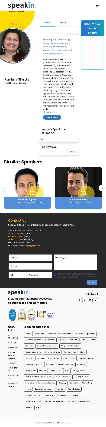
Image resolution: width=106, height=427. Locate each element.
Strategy (62, 383)
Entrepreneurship (86, 358)
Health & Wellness (62, 377)
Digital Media (53, 358)
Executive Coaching (33, 364)
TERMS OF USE (13, 377)
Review (73, 151)
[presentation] (4, 188)
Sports (28, 389)
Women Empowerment (54, 401)
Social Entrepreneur (43, 389)
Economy (81, 364)
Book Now (52, 117)
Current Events (70, 352)
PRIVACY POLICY (12, 385)
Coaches (29, 358)
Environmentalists (65, 364)
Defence (40, 358)
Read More (49, 112)
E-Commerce (69, 358)
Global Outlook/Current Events (38, 377)
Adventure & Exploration (85, 333)
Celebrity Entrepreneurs (47, 346)
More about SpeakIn (11, 355)
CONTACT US (13, 369)
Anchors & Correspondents (59, 333)
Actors (28, 333)
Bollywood (49, 340)
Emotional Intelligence (55, 46)
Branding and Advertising (56, 39)
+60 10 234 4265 (15, 239)
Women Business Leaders (56, 50)
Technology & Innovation (67, 395)
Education (50, 364)
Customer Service (33, 352)
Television (60, 389)
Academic (39, 333)
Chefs (82, 352)
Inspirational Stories (46, 383)
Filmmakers (30, 370)
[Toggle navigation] (97, 5)
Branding (73, 340)
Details (64, 22)
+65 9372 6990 (15, 233)
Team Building (74, 389)
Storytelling (87, 383)
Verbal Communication (55, 43)
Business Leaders (88, 340)
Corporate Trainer (52, 352)
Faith (67, 370)
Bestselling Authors (33, 340)
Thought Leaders (32, 395)
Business (62, 340)
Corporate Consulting (70, 346)
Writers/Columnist (33, 401)
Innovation (29, 383)
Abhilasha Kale (27, 199)
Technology (49, 395)
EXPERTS (12, 343)
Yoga (38, 407)
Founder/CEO (55, 370)
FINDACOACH (13, 337)
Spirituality (74, 383)
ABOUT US (13, 347)
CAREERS (13, 363)
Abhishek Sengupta (78, 199)
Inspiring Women (81, 377)
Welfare (28, 407)
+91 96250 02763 (15, 236)
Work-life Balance (52, 53)
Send (92, 282)
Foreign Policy (79, 370)
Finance (42, 370)
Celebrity (29, 346)
